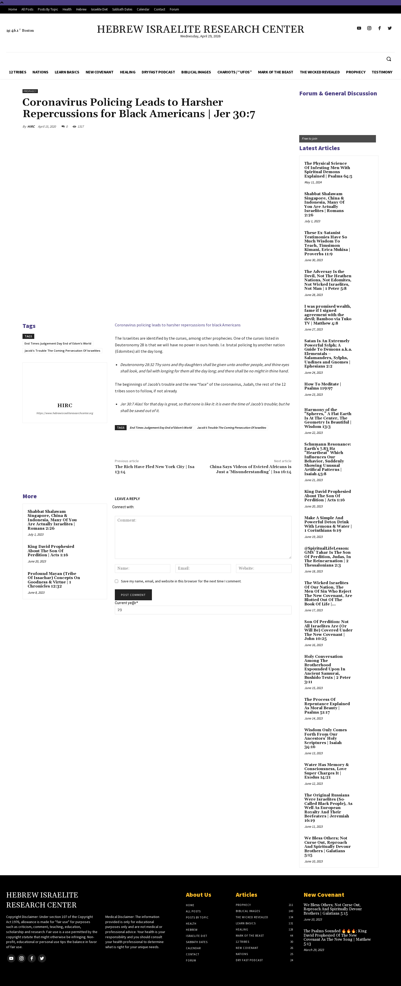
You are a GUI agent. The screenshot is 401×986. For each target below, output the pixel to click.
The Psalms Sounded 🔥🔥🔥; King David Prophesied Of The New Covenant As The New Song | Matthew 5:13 (337, 937)
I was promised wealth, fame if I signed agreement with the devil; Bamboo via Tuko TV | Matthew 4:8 (327, 315)
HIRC (31, 126)
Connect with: (123, 507)
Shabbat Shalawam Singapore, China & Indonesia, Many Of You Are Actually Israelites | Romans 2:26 (52, 520)
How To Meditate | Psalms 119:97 (322, 386)
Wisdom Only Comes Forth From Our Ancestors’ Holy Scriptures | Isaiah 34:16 (325, 738)
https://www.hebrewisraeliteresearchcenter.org (64, 413)
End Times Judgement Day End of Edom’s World (58, 343)
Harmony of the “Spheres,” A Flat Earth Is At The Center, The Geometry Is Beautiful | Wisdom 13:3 (327, 418)
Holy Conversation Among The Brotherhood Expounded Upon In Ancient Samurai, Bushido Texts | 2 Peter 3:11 (327, 669)
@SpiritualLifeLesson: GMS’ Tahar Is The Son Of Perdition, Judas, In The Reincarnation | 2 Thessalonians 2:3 (327, 557)
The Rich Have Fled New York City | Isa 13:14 (154, 469)
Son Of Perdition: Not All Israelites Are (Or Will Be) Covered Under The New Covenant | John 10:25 (328, 630)
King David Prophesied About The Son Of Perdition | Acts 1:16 (51, 551)
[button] (389, 59)
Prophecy (30, 91)
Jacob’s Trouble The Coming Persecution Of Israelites (62, 350)
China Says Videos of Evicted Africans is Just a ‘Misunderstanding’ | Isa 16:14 (251, 469)
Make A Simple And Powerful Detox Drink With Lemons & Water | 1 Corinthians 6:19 (328, 524)
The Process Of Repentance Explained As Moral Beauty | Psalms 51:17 (327, 706)
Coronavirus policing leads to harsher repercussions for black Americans (178, 324)
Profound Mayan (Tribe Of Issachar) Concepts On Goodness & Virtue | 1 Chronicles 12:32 (54, 580)
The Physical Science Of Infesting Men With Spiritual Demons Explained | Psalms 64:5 (328, 170)
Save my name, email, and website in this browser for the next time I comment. (181, 581)
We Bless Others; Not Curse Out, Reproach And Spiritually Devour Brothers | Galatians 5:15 (327, 847)
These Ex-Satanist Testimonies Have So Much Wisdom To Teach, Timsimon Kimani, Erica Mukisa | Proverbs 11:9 (327, 243)
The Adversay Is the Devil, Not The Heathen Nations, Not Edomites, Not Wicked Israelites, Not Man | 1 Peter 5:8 (327, 280)
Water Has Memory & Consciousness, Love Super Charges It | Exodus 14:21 (326, 771)
